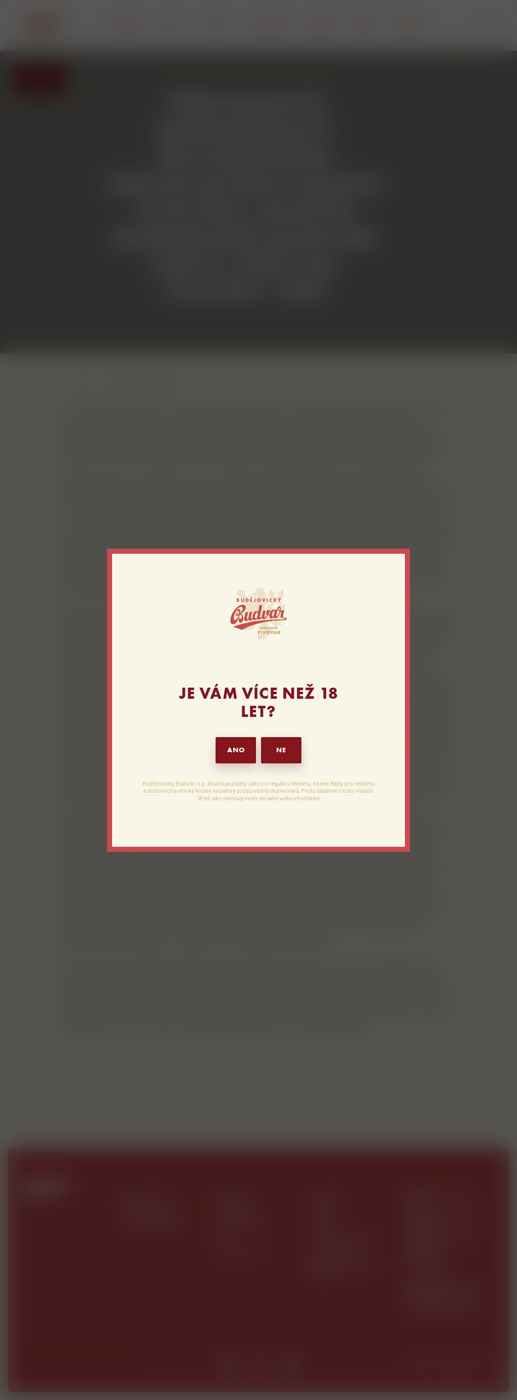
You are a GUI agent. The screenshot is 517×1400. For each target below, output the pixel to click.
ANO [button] (236, 750)
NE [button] (281, 750)
